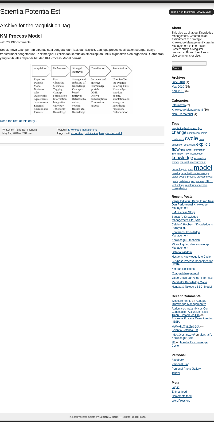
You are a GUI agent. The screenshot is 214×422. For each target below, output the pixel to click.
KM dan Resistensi (183, 269)
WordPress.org (181, 400)
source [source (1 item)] (200, 181)
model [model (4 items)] (203, 167)
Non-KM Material (182, 114)
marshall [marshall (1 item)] (184, 162)
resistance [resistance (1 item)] (184, 181)
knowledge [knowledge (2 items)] (182, 157)
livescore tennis (181, 300)
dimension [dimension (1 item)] (177, 144)
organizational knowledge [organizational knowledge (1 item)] (195, 173)
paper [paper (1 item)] (175, 176)
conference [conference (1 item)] (178, 139)
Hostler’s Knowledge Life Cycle (191, 256)
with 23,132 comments (15, 42)
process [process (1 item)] (191, 176)
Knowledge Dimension (186, 240)
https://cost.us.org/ (183, 334)
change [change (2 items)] (179, 132)
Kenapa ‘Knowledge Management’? (189, 302)
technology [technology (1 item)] (178, 185)
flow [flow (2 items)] (176, 149)
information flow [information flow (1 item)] (180, 153)
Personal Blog (180, 364)
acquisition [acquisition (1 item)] (177, 128)
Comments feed (182, 396)
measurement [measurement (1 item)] (198, 162)
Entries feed (179, 391)
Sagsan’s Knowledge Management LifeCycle (186, 218)
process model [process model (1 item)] (205, 176)
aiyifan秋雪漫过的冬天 (186, 326)
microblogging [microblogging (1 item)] (179, 169)
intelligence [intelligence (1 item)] (196, 153)
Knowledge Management (82, 129)
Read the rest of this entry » (19, 121)
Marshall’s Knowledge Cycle (189, 282)
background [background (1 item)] (191, 128)
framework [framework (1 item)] (186, 149)
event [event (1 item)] (192, 144)
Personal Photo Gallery (186, 368)
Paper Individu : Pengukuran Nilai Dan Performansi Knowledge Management (193, 204)
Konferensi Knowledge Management (186, 234)
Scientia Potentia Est (30, 11)
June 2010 (178, 82)
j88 (173, 342)
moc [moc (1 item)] (190, 169)
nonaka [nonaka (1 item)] (176, 173)
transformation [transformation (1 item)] (193, 185)
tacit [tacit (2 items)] (209, 180)
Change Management (185, 273)
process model (113, 133)
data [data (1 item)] (201, 139)
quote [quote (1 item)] (175, 181)
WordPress (139, 416)
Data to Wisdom (182, 252)
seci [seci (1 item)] (193, 181)
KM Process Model (21, 36)
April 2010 (178, 91)
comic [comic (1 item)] (204, 133)
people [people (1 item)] (183, 176)
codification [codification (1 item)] (193, 133)
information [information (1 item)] (199, 149)
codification (91, 133)
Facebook (178, 359)
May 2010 (178, 86)
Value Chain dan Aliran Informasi (192, 277)
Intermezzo (179, 105)
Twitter (176, 373)
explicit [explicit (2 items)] (203, 144)
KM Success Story (183, 212)
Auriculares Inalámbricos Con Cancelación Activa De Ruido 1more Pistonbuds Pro (190, 312)
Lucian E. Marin (108, 416)
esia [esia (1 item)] (186, 144)
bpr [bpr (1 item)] (200, 128)
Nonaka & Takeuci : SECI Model (192, 286)
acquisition (77, 133)
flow (101, 133)
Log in (175, 387)
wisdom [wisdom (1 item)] (183, 188)
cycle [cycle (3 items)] (191, 138)
